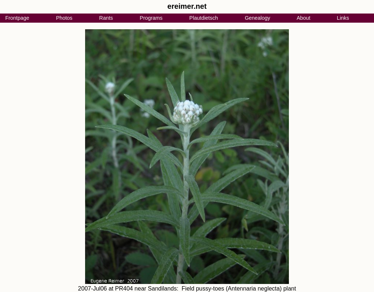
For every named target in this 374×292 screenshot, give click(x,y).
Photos (64, 18)
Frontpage (17, 18)
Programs (151, 18)
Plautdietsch (203, 18)
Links (343, 18)
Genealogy (257, 18)
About (303, 18)
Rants (106, 18)
